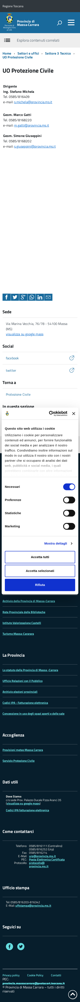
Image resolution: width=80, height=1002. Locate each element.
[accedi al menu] (71, 22)
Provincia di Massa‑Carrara (28, 23)
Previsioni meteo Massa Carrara (23, 750)
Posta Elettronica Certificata (47, 859)
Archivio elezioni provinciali (20, 691)
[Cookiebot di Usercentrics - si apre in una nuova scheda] (50, 413)
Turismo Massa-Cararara (18, 633)
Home (7, 53)
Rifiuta (40, 585)
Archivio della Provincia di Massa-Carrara (29, 601)
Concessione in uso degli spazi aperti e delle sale (33, 713)
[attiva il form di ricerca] (59, 23)
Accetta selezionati (40, 571)
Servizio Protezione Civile (19, 760)
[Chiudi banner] (73, 413)
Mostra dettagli (55, 543)
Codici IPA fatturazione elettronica (27, 810)
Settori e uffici (28, 53)
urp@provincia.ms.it (42, 856)
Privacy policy (11, 975)
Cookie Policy (35, 975)
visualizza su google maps (24, 334)
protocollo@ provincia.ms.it (38, 864)
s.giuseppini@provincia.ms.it (35, 146)
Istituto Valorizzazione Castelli (22, 623)
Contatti (56, 975)
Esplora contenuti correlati (38, 40)
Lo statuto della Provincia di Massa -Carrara (30, 670)
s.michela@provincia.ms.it (33, 101)
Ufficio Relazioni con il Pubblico (23, 681)
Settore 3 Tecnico (58, 53)
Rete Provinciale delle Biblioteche (24, 612)
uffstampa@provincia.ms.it (33, 905)
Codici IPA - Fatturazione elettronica (25, 702)
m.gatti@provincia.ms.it (31, 125)
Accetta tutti (40, 557)
